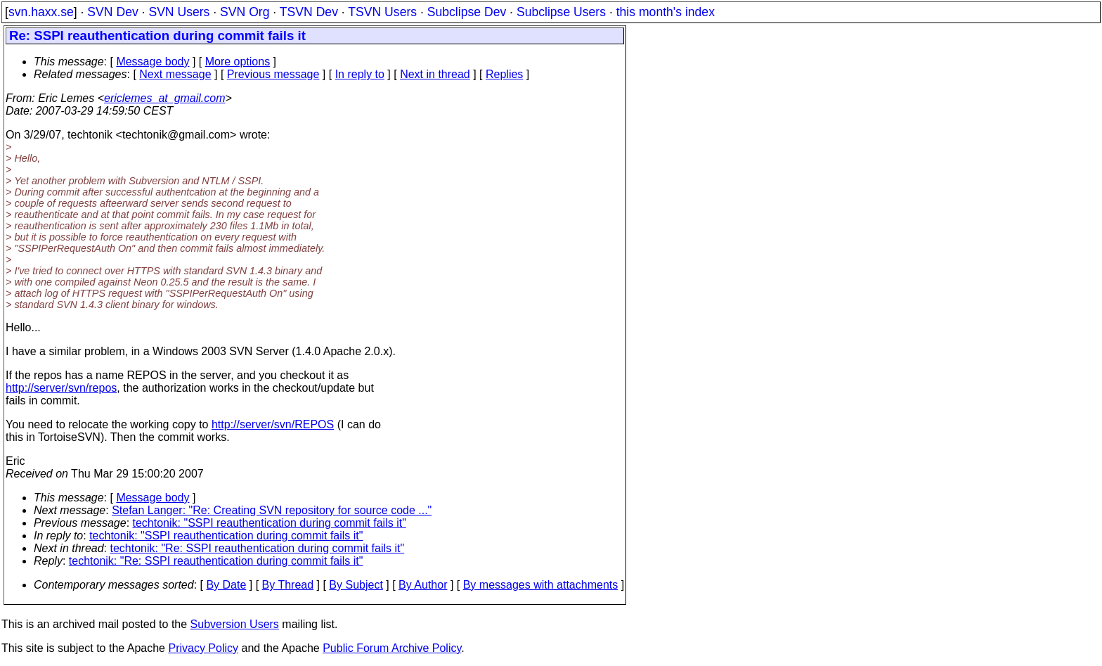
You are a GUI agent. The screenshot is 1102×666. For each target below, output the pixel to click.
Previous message (273, 74)
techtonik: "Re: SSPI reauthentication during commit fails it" (257, 548)
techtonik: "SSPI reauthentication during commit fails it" (269, 523)
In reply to (359, 74)
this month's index (665, 12)
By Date (226, 585)
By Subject (355, 585)
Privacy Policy (203, 648)
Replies (504, 74)
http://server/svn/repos (61, 388)
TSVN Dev (309, 12)
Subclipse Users (561, 12)
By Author (422, 585)
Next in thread (435, 74)
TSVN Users (382, 12)
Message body (152, 62)
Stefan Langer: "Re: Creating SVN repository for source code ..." (272, 510)
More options (238, 62)
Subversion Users (234, 624)
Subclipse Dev (466, 12)
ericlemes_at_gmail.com (165, 98)
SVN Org (244, 12)
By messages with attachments (540, 585)
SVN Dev (112, 12)
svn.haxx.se (41, 12)
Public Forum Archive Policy (392, 648)
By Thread (288, 585)
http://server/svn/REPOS (273, 424)
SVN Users (178, 12)
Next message (175, 74)
